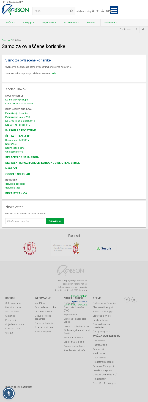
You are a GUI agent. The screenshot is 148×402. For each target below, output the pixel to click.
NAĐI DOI (11, 168)
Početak (6, 40)
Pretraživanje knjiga (103, 311)
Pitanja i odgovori (43, 331)
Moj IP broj (40, 303)
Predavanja (11, 320)
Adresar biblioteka (44, 327)
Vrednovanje (99, 353)
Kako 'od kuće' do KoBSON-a (20, 121)
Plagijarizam (99, 378)
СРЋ (109, 11)
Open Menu (114, 10)
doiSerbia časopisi (15, 183)
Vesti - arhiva (12, 311)
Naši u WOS (51, 22)
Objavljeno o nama (14, 324)
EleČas (10, 22)
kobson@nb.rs (79, 295)
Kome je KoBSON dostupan (19, 103)
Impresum (115, 22)
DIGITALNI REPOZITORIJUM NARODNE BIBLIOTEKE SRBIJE (42, 162)
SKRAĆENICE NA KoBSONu (22, 157)
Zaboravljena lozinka (45, 307)
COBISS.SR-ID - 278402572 (75, 304)
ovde (53, 73)
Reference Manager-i (103, 366)
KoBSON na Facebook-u (17, 124)
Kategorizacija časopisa (76, 326)
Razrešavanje (100, 344)
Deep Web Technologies (104, 383)
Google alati (99, 340)
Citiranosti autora (14, 151)
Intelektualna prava (103, 370)
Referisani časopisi (73, 337)
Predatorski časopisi (103, 361)
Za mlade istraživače (74, 350)
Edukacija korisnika (44, 323)
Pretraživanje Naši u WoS (18, 117)
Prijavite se (55, 221)
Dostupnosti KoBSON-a (17, 140)
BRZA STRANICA (16, 193)
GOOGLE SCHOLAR (17, 174)
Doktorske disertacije (74, 346)
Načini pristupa (13, 307)
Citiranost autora (43, 311)
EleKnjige (29, 22)
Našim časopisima (14, 148)
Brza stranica (74, 22)
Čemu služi (98, 349)
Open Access (99, 357)
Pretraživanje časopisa (16, 113)
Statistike (10, 315)
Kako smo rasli (12, 328)
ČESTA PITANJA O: (17, 136)
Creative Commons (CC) (105, 374)
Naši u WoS (11, 144)
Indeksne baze (100, 320)
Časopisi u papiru (102, 331)
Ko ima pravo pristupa (16, 99)
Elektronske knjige (102, 315)
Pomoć (95, 22)
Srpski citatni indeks (74, 341)
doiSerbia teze (12, 187)
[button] (9, 393)
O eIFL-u (9, 332)
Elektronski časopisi (103, 307)
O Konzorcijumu (13, 303)
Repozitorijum (71, 314)
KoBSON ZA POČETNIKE (20, 130)
